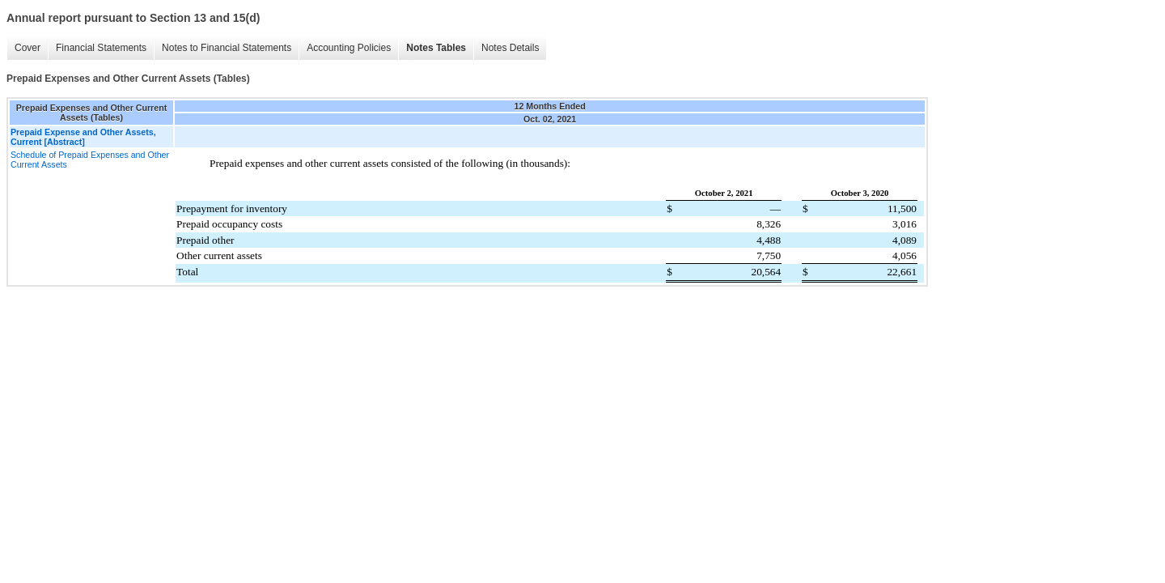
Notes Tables (436, 47)
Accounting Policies (349, 47)
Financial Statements (101, 47)
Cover (27, 47)
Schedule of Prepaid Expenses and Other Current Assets (90, 159)
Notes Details (510, 47)
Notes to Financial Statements (226, 47)
